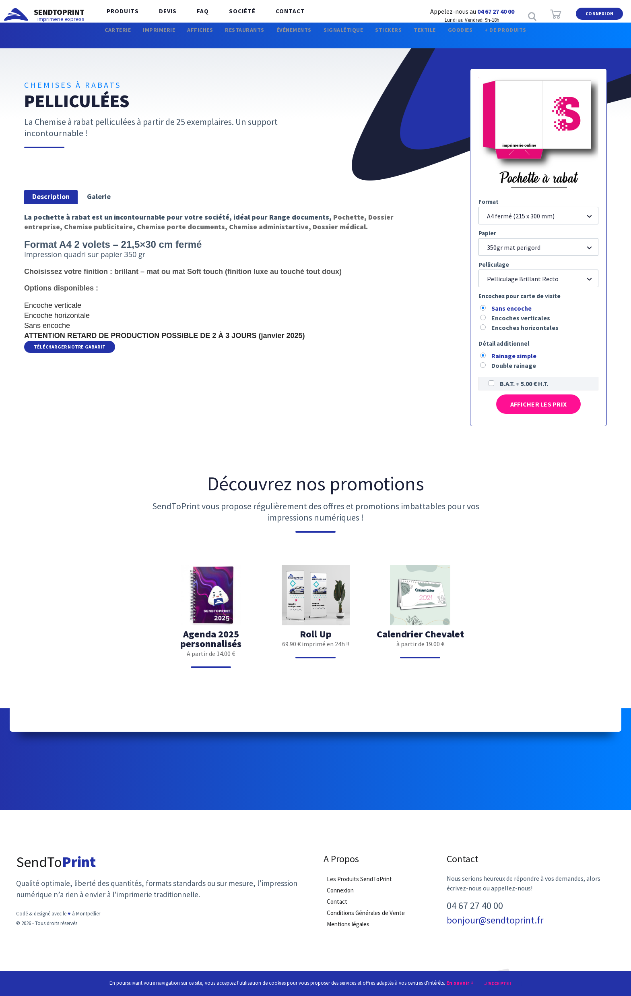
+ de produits (542, 40)
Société (228, 16)
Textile (445, 40)
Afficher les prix (538, 405)
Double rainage (513, 365)
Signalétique (347, 40)
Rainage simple (513, 356)
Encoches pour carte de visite (519, 296)
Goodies (488, 40)
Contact (272, 16)
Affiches (176, 40)
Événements (288, 40)
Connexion (599, 15)
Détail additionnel (503, 343)
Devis (162, 16)
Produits (121, 16)
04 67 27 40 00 (495, 11)
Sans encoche (511, 308)
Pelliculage (493, 264)
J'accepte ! (498, 983)
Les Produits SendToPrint (359, 883)
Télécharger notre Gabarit (69, 347)
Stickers (401, 40)
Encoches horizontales (525, 328)
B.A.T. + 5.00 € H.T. (524, 384)
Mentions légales (348, 928)
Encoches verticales (520, 318)
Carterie (80, 40)
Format (488, 201)
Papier (487, 233)
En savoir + (460, 982)
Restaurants (229, 40)
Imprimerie (128, 40)
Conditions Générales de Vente (366, 917)
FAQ (193, 16)
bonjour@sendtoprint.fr (495, 924)
